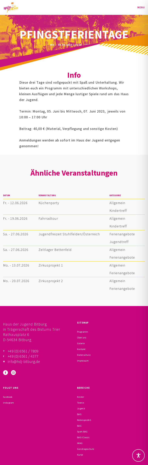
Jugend (81, 408)
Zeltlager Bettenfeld (55, 249)
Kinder (80, 396)
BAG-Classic (83, 437)
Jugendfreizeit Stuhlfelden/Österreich (69, 234)
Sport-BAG (82, 431)
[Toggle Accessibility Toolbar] (138, 455)
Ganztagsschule (85, 448)
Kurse (80, 454)
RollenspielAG (84, 420)
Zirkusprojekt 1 (51, 265)
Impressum (83, 360)
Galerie (81, 343)
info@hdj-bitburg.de (24, 361)
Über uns (81, 337)
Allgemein (117, 203)
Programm (82, 331)
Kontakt (81, 349)
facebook (7, 396)
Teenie (80, 402)
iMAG (79, 443)
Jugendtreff (119, 242)
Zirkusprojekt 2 (51, 281)
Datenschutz (84, 354)
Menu (141, 7)
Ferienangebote (122, 234)
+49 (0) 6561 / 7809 (23, 351)
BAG (79, 414)
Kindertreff (118, 210)
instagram (8, 402)
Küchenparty (49, 203)
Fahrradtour (48, 218)
